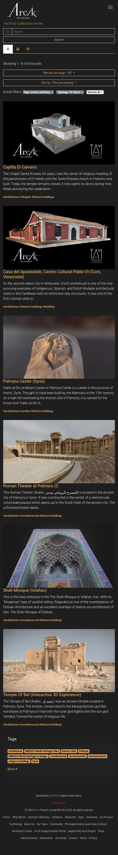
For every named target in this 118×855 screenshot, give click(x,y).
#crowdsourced (29, 515)
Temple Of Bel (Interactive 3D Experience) (42, 694)
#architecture (11, 197)
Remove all (95, 92)
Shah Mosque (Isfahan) (25, 590)
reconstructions (97, 756)
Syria (35, 761)
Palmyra (83, 751)
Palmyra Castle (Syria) (24, 381)
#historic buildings (43, 197)
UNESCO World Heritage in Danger (28, 756)
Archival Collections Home (23, 24)
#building (48, 306)
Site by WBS (59, 802)
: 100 (57, 72)
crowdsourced (58, 756)
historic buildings (38, 92)
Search (58, 39)
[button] (14, 769)
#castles (25, 411)
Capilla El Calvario (20, 167)
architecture (15, 751)
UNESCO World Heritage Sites (42, 751)
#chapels (25, 197)
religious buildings (19, 761)
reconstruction (77, 756)
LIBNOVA (54, 795)
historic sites (69, 751)
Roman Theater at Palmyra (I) (30, 485)
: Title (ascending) (57, 82)
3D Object (70, 92)
